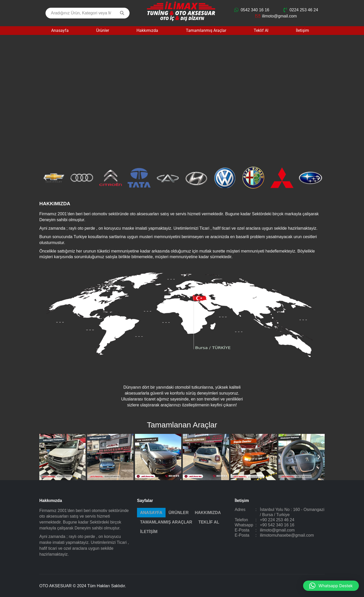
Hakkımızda (147, 30)
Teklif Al (261, 30)
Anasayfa (60, 30)
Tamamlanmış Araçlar (206, 30)
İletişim (302, 30)
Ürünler (102, 30)
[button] (45, 178)
